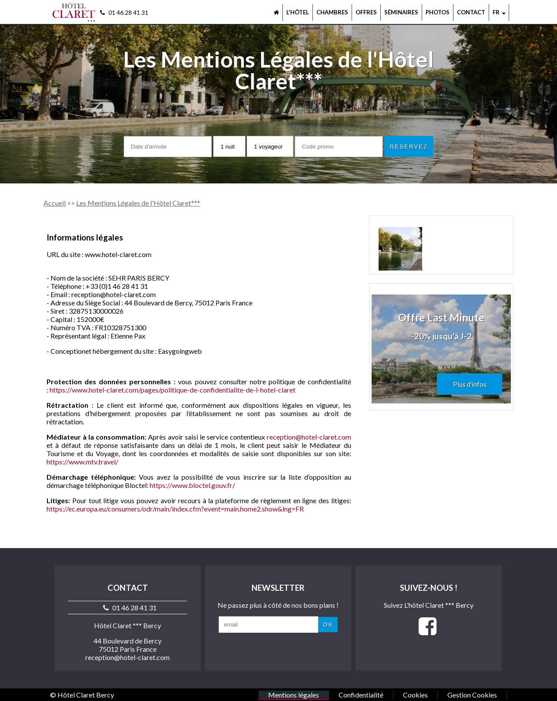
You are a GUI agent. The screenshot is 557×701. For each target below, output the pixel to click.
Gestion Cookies (472, 695)
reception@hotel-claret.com (309, 437)
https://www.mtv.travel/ (82, 461)
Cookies (415, 695)
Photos (438, 12)
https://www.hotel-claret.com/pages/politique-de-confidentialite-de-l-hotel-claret (172, 390)
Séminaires (401, 12)
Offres (366, 12)
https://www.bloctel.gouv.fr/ (192, 485)
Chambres (332, 12)
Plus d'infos (470, 384)
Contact (471, 12)
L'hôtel (297, 12)
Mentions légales (293, 695)
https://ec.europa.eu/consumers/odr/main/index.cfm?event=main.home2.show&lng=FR (175, 509)
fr (499, 12)
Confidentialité (361, 695)
